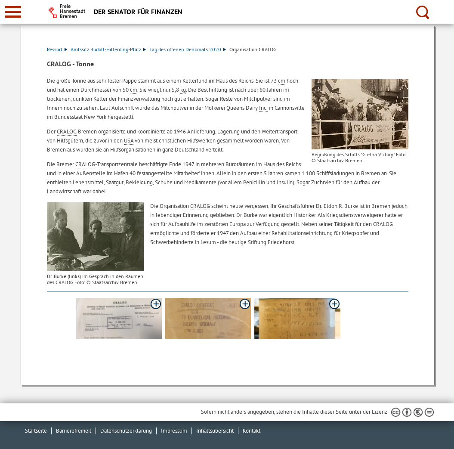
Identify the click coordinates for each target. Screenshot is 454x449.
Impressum (174, 430)
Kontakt (251, 430)
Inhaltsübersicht (215, 430)
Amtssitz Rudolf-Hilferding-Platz (108, 49)
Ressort (57, 49)
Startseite (36, 430)
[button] (119, 318)
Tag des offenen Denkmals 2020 (187, 49)
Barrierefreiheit (73, 430)
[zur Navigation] (13, 12)
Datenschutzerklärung (126, 430)
